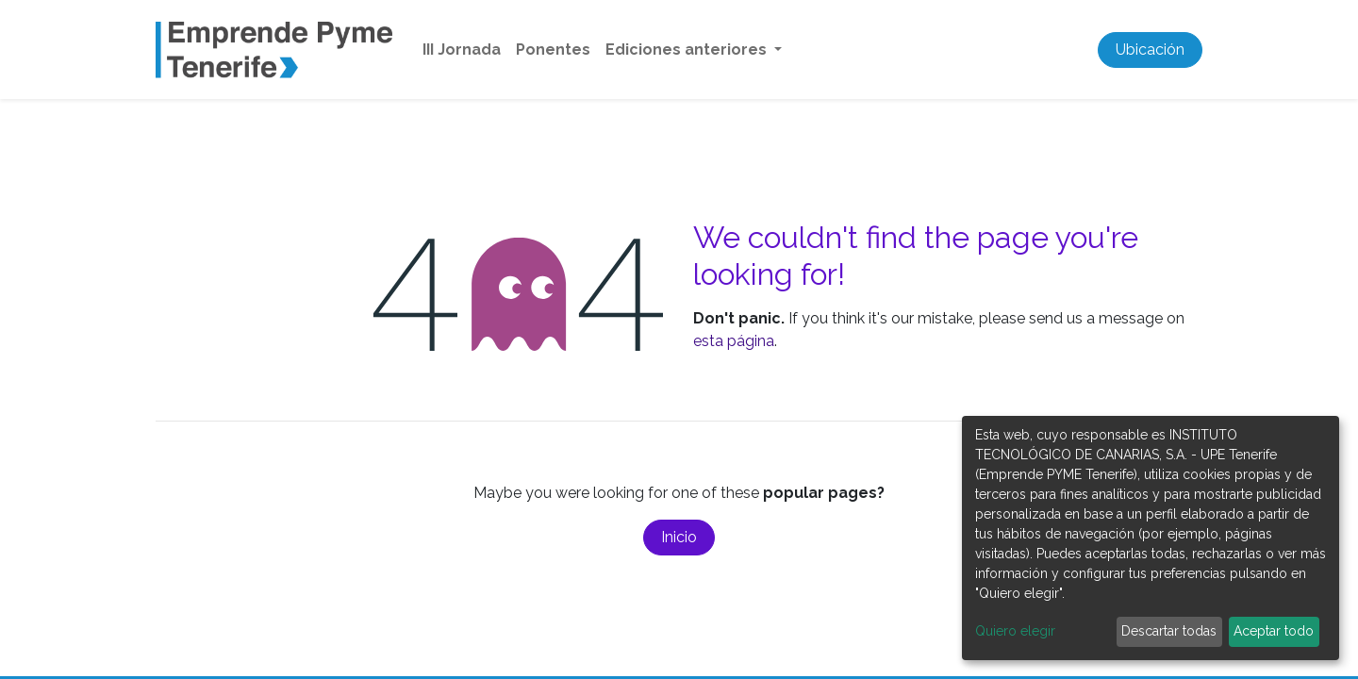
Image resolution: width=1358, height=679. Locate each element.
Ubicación (1150, 49)
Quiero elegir (1015, 630)
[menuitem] (461, 50)
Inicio (679, 537)
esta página (733, 341)
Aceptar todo (1274, 630)
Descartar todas (1169, 630)
